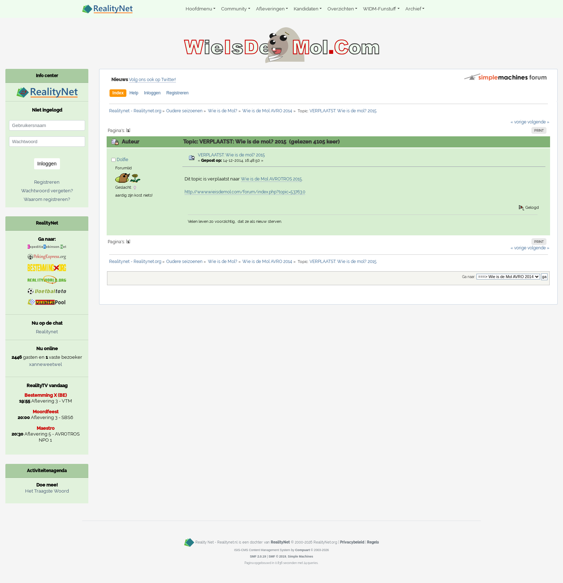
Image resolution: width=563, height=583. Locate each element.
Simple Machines (300, 556)
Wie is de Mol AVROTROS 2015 (271, 179)
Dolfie (122, 159)
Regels (373, 542)
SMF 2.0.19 (258, 556)
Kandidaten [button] (306, 8)
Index (118, 92)
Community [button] (234, 8)
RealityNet (280, 542)
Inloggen (152, 92)
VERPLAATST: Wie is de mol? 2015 (231, 154)
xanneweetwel (45, 364)
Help (133, 92)
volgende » (538, 121)
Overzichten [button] (340, 8)
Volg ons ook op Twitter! (152, 79)
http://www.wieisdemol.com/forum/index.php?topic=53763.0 (245, 191)
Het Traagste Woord (47, 491)
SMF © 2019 (277, 556)
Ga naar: (468, 277)
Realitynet (47, 331)
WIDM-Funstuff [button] (379, 8)
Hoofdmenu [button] (199, 8)
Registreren (177, 92)
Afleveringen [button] (270, 8)
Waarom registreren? (47, 199)
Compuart (302, 550)
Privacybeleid (352, 542)
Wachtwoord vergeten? (47, 190)
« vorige (518, 121)
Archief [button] (413, 8)
